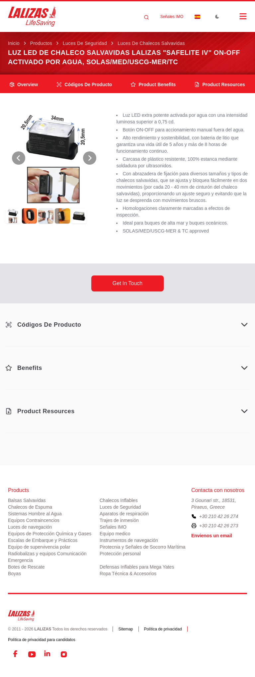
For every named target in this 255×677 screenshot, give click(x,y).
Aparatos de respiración (124, 513)
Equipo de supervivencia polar (39, 547)
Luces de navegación (30, 527)
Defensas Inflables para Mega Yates (137, 567)
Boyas (14, 573)
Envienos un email (211, 535)
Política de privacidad (163, 629)
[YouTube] (32, 654)
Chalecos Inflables (118, 500)
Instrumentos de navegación (129, 540)
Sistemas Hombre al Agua (35, 513)
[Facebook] (16, 654)
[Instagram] (64, 654)
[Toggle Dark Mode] (217, 17)
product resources (219, 84)
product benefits (153, 84)
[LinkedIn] (48, 654)
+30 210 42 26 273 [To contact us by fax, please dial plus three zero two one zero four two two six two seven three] (218, 525)
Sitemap (125, 629)
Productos (41, 43)
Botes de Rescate (26, 567)
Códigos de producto (84, 84)
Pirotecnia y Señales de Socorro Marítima (142, 547)
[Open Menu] (236, 16)
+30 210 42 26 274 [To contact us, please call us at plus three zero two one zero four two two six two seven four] (218, 516)
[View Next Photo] (89, 158)
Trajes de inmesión (119, 520)
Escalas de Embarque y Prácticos (42, 540)
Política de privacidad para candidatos (41, 639)
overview (23, 84)
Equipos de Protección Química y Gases (49, 533)
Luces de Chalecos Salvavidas (151, 43)
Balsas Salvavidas (27, 500)
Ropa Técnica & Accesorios (128, 573)
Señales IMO (171, 16)
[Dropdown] (197, 17)
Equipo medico (115, 533)
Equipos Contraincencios (33, 520)
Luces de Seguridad (85, 43)
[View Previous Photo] (18, 158)
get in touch (127, 283)
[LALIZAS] (32, 16)
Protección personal (120, 553)
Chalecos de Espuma (30, 507)
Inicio (14, 43)
